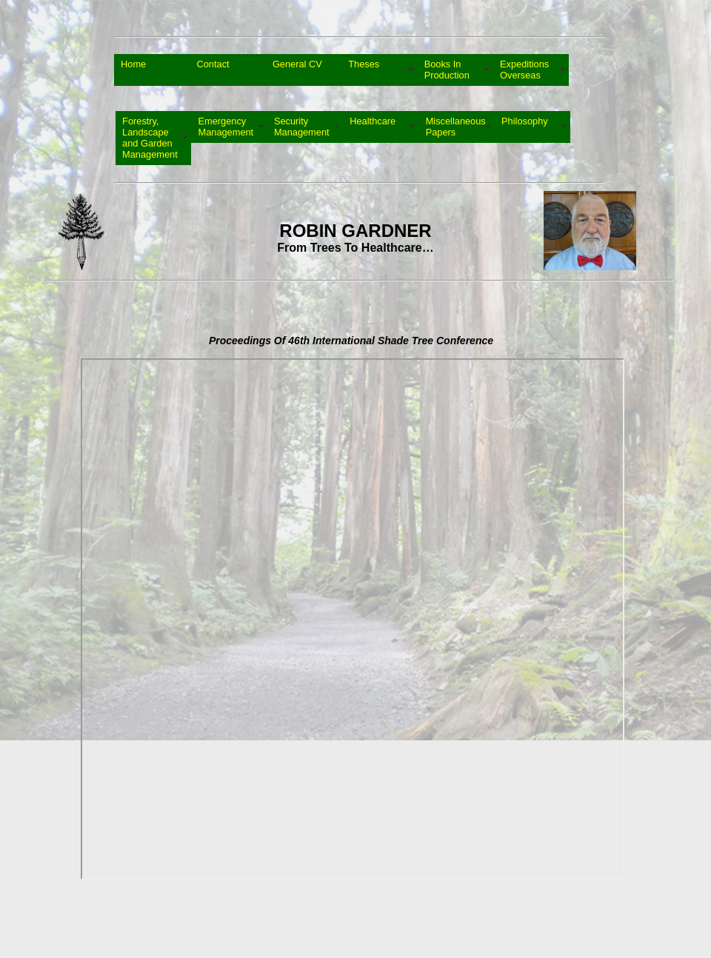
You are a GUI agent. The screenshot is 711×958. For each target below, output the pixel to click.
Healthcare (372, 126)
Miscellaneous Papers (456, 126)
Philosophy (524, 126)
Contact (212, 69)
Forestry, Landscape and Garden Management (150, 137)
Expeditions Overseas (524, 69)
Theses (363, 69)
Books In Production (447, 69)
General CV (297, 69)
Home (133, 69)
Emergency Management (225, 126)
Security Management (302, 126)
